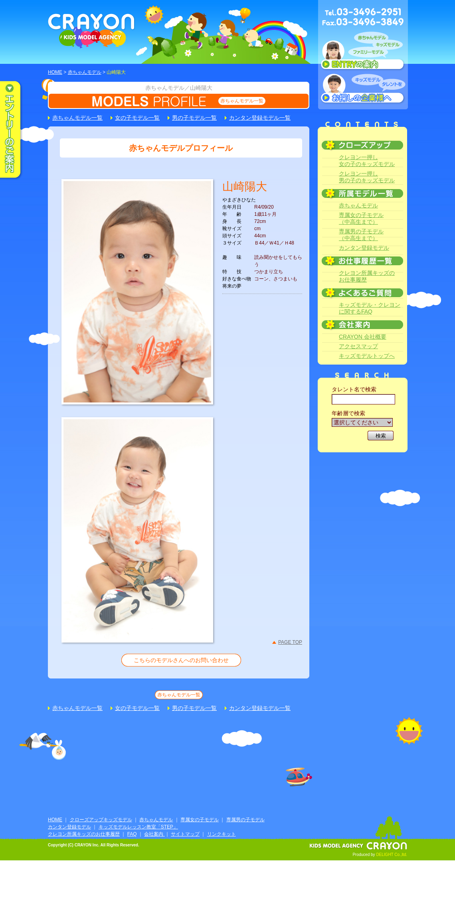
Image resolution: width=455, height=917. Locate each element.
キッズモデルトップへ (367, 356)
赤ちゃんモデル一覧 (241, 101)
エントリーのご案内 (16, 130)
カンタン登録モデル (364, 248)
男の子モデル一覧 (194, 117)
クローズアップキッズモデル (101, 819)
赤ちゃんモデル (84, 72)
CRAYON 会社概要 (362, 336)
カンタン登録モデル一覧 (260, 117)
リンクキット (221, 834)
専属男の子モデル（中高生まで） (361, 234)
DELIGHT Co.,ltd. (391, 854)
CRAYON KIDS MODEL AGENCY (91, 30)
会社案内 (154, 834)
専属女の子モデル (199, 819)
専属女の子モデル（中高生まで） (361, 218)
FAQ (132, 834)
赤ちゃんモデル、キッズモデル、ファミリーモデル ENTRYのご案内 (363, 53)
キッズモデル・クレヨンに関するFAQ (369, 308)
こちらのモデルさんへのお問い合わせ (181, 660)
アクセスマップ (358, 346)
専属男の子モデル (245, 819)
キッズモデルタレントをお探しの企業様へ (363, 89)
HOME (55, 72)
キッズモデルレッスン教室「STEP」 (138, 827)
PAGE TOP (290, 642)
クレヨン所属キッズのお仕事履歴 (367, 276)
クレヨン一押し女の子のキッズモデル (367, 160)
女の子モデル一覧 (137, 117)
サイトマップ (185, 834)
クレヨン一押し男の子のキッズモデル (367, 176)
